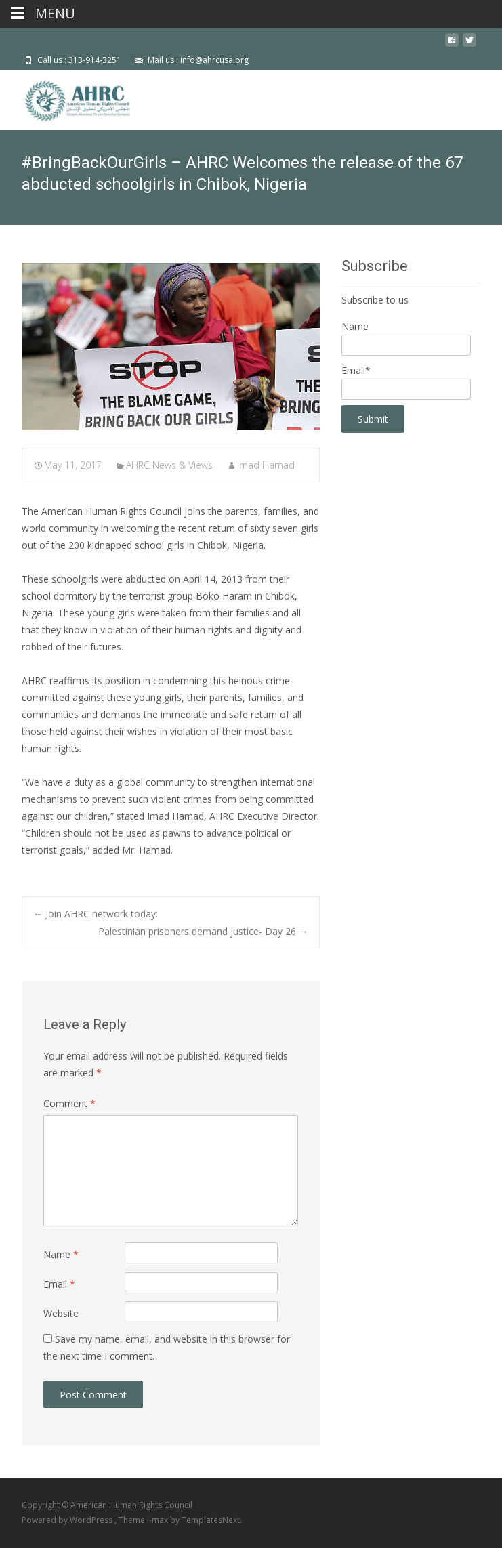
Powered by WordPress (68, 1520)
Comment (69, 1103)
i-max (158, 1520)
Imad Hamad (266, 465)
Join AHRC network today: (95, 913)
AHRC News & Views (169, 465)
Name (61, 1254)
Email (59, 1284)
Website (61, 1313)
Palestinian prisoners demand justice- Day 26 (203, 931)
